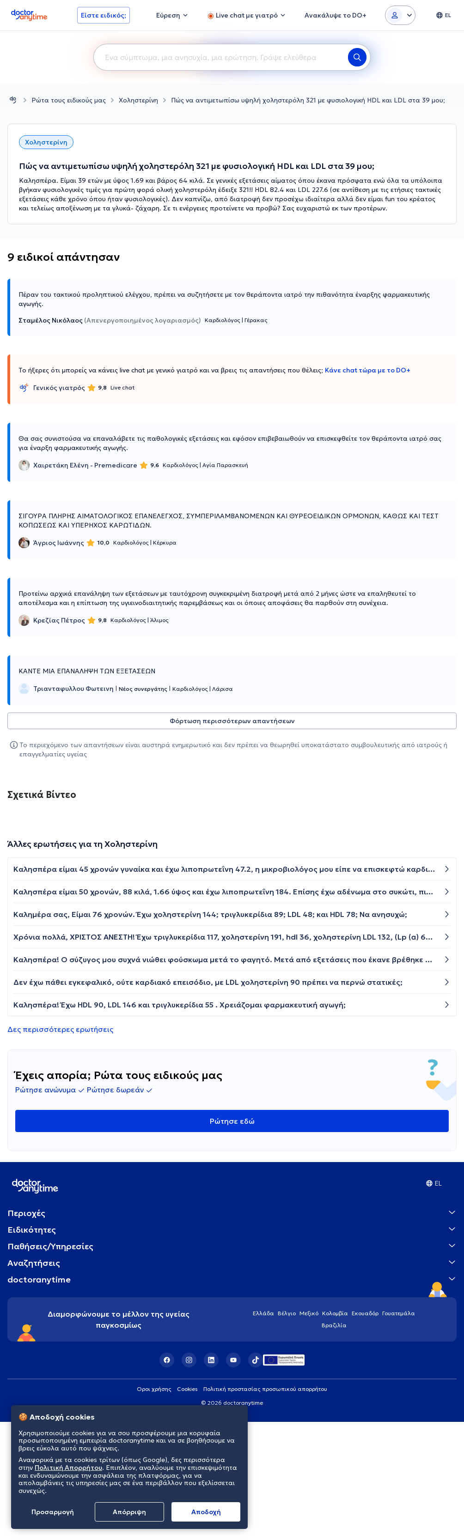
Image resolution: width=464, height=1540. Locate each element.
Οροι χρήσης (154, 1388)
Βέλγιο (287, 1313)
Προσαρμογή (52, 1512)
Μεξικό (308, 1313)
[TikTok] (255, 1360)
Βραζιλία (334, 1325)
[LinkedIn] (211, 1360)
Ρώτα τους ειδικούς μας (68, 100)
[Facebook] (166, 1360)
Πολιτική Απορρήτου (68, 1467)
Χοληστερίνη (138, 100)
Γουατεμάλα (398, 1313)
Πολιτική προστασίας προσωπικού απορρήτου (265, 1388)
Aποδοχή (206, 1512)
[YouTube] (233, 1360)
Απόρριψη (129, 1512)
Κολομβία (335, 1313)
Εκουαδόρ (365, 1313)
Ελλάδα (263, 1313)
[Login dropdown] (400, 15)
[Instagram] (189, 1360)
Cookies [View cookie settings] (187, 1388)
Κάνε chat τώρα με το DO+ (367, 370)
